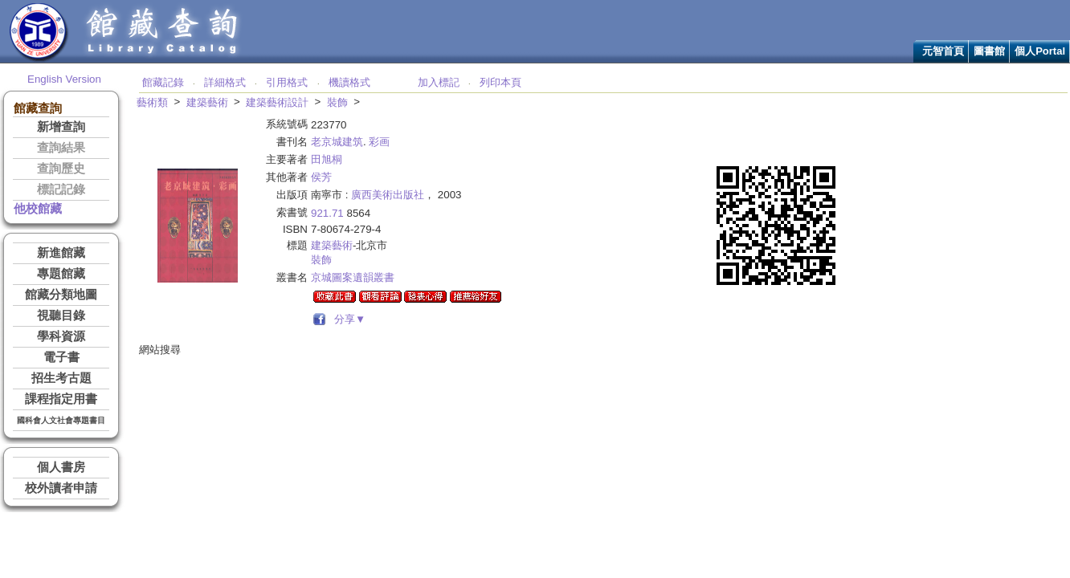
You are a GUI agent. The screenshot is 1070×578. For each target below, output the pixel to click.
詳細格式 (225, 82)
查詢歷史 (61, 168)
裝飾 (337, 102)
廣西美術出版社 (387, 195)
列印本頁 (500, 82)
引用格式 (287, 82)
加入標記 (438, 82)
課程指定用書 (61, 399)
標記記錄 (61, 189)
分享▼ (347, 319)
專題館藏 (61, 273)
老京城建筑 (337, 142)
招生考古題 (61, 378)
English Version (64, 79)
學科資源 (61, 336)
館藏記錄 (163, 82)
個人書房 (61, 467)
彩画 (379, 142)
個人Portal (1040, 51)
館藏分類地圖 (61, 294)
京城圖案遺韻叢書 (352, 277)
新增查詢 (61, 126)
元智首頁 (943, 51)
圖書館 (989, 51)
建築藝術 (207, 102)
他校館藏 (38, 208)
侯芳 (321, 177)
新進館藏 (61, 252)
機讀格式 (349, 82)
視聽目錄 (61, 315)
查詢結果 (61, 147)
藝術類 (152, 102)
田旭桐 (326, 159)
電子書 (61, 357)
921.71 (327, 213)
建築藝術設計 (277, 102)
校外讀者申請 (61, 488)
